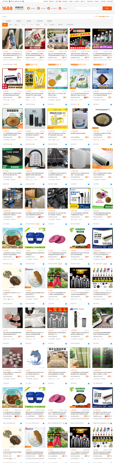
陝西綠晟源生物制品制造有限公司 (8, 137)
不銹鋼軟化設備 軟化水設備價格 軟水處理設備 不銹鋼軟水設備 (80, 333)
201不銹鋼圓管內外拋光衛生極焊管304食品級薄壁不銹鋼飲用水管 (57, 174)
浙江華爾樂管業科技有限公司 (98, 256)
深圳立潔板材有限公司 (31, 217)
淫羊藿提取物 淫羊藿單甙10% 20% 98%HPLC (12, 293)
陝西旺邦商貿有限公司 (8, 97)
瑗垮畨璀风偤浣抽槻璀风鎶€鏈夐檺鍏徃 (53, 416)
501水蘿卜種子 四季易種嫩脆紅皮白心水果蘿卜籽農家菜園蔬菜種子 (57, 293)
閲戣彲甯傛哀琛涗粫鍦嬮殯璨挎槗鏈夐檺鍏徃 (53, 57)
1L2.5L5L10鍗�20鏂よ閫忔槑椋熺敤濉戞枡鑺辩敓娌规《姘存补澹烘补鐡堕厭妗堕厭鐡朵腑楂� (80, 453)
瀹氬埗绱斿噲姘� (39, 59)
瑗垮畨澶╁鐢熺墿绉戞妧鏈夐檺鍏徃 (8, 456)
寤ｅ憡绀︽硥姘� (75, 59)
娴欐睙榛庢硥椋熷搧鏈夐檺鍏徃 (76, 57)
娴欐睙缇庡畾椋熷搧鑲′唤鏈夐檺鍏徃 (31, 57)
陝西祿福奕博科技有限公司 (98, 336)
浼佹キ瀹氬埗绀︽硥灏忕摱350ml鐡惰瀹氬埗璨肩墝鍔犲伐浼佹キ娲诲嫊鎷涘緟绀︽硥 (12, 54)
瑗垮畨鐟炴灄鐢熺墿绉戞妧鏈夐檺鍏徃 (8, 416)
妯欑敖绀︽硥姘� (61, 59)
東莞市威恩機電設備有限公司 (76, 137)
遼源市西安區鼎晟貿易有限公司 (31, 177)
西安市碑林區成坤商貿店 (76, 376)
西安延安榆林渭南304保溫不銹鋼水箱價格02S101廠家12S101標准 (102, 373)
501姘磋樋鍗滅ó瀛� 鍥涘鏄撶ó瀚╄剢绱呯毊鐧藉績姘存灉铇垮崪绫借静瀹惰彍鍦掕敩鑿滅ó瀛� (57, 453)
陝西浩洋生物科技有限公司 (98, 217)
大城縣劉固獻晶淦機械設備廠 (8, 217)
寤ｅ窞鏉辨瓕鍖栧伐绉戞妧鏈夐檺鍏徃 (31, 416)
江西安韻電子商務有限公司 (53, 296)
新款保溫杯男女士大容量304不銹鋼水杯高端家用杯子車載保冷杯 (35, 134)
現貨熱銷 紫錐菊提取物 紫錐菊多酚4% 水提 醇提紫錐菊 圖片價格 (102, 213)
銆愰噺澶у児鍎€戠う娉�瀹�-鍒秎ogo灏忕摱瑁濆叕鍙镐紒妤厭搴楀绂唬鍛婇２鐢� (79, 54)
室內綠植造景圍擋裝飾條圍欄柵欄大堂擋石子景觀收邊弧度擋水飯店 (102, 333)
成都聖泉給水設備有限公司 (98, 376)
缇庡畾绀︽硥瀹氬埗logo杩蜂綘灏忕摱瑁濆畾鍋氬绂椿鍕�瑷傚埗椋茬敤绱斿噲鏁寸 (34, 54)
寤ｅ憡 (20, 55)
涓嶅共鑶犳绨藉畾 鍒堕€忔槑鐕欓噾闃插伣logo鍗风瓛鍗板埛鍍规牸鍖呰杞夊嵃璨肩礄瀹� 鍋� (102, 453)
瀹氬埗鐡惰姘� (16, 59)
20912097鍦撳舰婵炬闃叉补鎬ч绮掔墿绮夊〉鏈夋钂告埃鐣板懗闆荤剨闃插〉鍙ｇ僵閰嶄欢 (57, 413)
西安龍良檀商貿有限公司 (53, 336)
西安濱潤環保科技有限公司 (76, 336)
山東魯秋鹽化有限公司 (8, 376)
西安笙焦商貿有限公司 (76, 296)
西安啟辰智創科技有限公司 (8, 336)
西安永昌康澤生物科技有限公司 (98, 97)
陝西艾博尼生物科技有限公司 (53, 97)
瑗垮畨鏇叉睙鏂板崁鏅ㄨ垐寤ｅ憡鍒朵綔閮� (98, 456)
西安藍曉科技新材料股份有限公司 (31, 296)
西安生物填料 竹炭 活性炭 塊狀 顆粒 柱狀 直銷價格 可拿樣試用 (57, 213)
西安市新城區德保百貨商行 (31, 137)
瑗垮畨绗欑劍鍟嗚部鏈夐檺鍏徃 (76, 456)
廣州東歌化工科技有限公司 (31, 256)
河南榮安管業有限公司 (98, 177)
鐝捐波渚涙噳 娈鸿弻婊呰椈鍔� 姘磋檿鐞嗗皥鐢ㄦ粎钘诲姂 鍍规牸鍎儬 (35, 413)
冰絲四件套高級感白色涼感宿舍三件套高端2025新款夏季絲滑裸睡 (35, 333)
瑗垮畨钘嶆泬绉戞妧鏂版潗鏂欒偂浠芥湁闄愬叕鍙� (31, 456)
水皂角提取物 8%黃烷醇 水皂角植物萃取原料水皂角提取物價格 (12, 253)
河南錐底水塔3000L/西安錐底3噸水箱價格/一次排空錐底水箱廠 (80, 174)
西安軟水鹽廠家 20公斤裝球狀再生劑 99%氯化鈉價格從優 (12, 373)
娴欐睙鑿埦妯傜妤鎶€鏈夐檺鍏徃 (98, 416)
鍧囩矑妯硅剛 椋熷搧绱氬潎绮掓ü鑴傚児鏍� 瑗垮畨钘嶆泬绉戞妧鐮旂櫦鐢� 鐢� (35, 453)
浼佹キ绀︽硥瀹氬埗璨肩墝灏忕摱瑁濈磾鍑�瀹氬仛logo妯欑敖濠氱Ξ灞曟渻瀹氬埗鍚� (57, 54)
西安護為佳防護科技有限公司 (53, 256)
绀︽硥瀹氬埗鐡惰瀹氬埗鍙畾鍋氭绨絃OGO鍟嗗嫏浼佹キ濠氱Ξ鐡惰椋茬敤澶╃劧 (102, 54)
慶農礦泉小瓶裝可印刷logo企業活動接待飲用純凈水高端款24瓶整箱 (34, 94)
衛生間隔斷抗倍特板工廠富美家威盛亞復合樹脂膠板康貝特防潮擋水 (35, 213)
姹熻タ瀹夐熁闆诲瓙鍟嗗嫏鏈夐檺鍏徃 (53, 456)
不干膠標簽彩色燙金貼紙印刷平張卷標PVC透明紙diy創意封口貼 (35, 373)
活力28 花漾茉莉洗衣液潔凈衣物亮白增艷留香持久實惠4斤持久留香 (80, 94)
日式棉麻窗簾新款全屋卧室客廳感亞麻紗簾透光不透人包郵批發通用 (80, 373)
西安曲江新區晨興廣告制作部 (98, 296)
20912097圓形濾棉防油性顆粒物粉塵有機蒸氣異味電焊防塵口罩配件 (57, 253)
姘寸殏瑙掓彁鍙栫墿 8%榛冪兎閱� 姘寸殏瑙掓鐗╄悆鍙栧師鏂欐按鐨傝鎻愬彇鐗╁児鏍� (12, 413)
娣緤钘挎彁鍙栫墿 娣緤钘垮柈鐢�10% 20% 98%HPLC (12, 453)
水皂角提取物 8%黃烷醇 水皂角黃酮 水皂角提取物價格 (102, 134)
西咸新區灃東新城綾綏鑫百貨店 (53, 376)
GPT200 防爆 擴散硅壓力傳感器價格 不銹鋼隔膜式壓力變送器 (80, 213)
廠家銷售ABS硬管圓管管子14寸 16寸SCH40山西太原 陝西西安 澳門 (102, 253)
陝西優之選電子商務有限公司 (76, 97)
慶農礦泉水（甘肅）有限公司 (31, 97)
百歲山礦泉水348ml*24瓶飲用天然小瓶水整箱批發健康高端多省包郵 (12, 94)
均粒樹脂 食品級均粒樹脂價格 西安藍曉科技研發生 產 (35, 293)
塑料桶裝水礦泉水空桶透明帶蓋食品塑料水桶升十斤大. (57, 333)
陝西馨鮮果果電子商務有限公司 (53, 137)
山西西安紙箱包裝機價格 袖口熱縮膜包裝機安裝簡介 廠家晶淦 (12, 213)
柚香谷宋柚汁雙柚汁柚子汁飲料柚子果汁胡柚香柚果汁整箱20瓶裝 (57, 134)
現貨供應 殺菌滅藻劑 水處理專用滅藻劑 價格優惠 (35, 253)
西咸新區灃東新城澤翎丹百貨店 (31, 336)
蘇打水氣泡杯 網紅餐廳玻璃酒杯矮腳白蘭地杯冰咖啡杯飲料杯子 (12, 333)
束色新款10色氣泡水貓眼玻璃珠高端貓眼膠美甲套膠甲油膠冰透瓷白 (35, 174)
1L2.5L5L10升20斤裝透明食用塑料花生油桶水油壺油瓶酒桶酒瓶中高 (80, 293)
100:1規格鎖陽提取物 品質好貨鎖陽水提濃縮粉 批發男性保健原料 (12, 134)
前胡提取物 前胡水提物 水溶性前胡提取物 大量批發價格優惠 (80, 253)
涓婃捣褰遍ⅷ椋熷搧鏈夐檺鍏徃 (8, 57)
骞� (20, 57)
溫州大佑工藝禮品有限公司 (31, 376)
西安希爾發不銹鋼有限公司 (53, 177)
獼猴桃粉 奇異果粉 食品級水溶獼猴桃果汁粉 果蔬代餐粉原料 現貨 (12, 174)
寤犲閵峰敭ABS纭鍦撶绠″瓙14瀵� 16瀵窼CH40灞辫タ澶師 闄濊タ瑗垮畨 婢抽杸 (102, 413)
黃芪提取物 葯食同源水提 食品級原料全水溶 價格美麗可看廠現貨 (102, 94)
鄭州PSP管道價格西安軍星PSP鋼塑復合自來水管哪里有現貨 (102, 174)
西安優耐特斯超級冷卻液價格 (78, 133)
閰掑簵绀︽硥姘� (84, 59)
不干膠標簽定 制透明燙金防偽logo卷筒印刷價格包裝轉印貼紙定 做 (102, 293)
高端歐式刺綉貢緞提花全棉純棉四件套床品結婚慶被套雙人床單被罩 (57, 373)
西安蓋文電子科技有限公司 (76, 217)
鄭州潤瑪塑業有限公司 (76, 177)
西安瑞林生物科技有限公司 (8, 256)
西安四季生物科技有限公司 (98, 137)
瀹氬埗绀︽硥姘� (7, 59)
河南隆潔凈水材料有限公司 (53, 217)
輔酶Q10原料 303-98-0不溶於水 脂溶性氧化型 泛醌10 (57, 94)
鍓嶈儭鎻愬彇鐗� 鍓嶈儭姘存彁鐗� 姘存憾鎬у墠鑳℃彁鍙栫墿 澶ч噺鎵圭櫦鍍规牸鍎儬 (80, 413)
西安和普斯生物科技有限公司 (8, 177)
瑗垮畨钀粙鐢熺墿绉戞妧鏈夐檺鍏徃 (76, 416)
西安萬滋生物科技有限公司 (76, 256)
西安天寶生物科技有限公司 (8, 296)
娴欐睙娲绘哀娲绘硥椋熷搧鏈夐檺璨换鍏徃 (98, 57)
